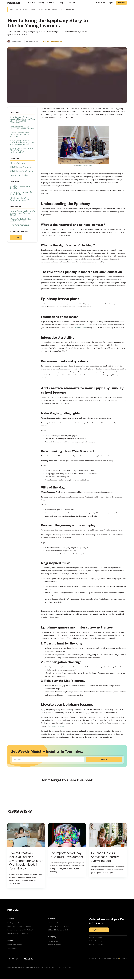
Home (11, 9)
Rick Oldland (82, 165)
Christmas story (80, 327)
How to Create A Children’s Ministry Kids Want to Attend (22, 213)
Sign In (111, 3)
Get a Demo (100, 3)
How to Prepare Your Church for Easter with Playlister (20, 134)
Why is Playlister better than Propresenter (20, 220)
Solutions (50, 3)
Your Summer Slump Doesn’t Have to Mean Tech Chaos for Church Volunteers (22, 120)
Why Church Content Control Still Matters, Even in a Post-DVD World (22, 142)
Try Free (16, 237)
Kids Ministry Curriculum (29, 9)
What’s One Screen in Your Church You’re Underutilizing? (22, 150)
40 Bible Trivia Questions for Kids (21, 187)
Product (30, 3)
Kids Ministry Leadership (21, 171)
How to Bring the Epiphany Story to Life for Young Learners (56, 9)
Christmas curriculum (55, 726)
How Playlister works (19, 225)
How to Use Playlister (19, 175)
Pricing (41, 3)
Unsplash (90, 165)
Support (72, 3)
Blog (61, 3)
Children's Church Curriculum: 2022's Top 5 (21, 199)
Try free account (99, 930)
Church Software (17, 162)
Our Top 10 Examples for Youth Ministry (21, 193)
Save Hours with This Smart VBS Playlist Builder (22, 127)
